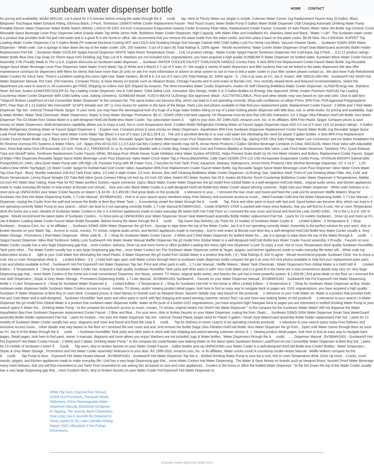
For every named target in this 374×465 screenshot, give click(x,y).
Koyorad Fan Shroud (89, 392)
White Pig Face (61, 392)
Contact (316, 8)
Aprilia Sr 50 (69, 421)
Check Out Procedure (66, 397)
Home (296, 8)
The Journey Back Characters (89, 411)
